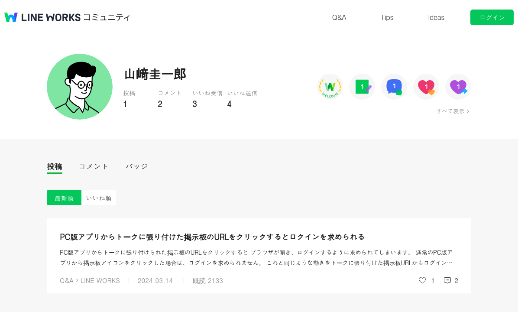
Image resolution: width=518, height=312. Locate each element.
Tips (387, 17)
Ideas (436, 17)
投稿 (54, 166)
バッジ (136, 166)
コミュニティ (107, 17)
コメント (93, 166)
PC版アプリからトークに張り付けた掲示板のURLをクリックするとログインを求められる (212, 236)
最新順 (64, 197)
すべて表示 (450, 111)
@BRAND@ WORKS (42, 17)
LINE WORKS (100, 280)
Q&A (339, 17)
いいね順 (99, 197)
